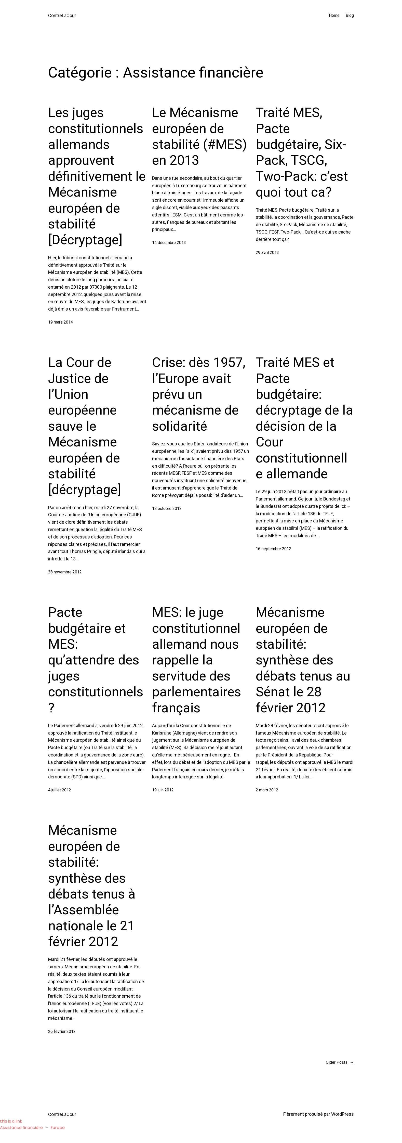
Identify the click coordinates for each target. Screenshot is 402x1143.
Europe (57, 1128)
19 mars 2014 (60, 322)
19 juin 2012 (163, 790)
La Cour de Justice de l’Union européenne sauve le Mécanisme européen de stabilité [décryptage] (84, 426)
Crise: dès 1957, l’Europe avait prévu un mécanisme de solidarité (198, 394)
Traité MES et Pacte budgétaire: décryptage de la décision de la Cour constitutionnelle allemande (304, 418)
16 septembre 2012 (273, 548)
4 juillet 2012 (59, 790)
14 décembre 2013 (169, 242)
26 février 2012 (62, 1031)
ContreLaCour (62, 15)
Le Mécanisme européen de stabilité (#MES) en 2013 (199, 136)
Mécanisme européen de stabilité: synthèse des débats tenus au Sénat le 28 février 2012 (303, 660)
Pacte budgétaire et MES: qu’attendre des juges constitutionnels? (95, 660)
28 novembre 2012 (65, 572)
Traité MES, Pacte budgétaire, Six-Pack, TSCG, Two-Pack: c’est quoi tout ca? (302, 152)
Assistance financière (21, 1128)
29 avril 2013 (267, 252)
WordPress (342, 1114)
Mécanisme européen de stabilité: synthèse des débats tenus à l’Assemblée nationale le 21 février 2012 (92, 886)
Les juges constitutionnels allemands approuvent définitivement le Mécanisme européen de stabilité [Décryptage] (97, 176)
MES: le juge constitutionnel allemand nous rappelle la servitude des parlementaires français (196, 660)
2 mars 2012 (267, 790)
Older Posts (340, 1062)
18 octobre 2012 (167, 508)
